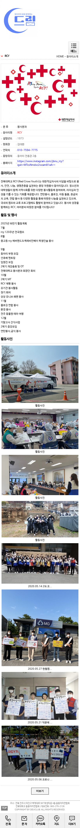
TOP (4, 808)
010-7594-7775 (27, 150)
